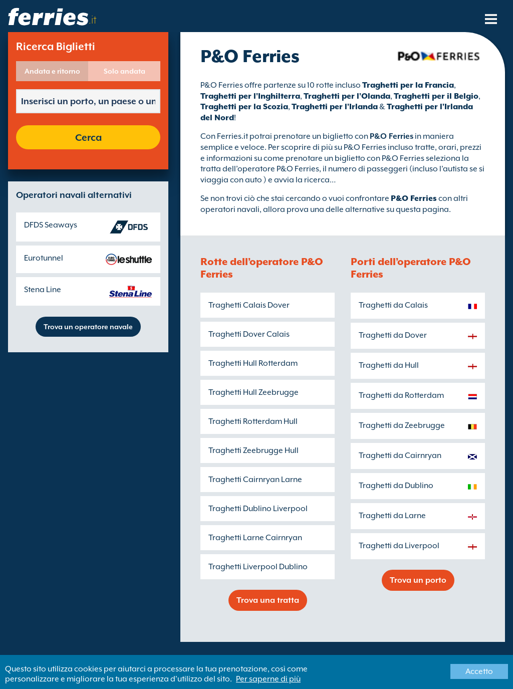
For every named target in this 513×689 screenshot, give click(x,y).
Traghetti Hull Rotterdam (253, 363)
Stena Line (42, 289)
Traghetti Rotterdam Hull (253, 421)
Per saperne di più (268, 678)
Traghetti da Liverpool (399, 545)
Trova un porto (418, 580)
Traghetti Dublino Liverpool (258, 508)
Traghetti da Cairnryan (400, 455)
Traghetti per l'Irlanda (335, 106)
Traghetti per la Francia (408, 85)
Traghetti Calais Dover (249, 305)
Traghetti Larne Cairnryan (255, 537)
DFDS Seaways (50, 224)
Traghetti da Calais (393, 305)
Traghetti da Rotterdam (401, 395)
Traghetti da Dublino (396, 485)
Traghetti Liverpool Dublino (258, 566)
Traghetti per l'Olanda (347, 96)
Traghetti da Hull (389, 365)
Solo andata (124, 71)
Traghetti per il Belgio (436, 96)
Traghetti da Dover (393, 335)
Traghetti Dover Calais (249, 334)
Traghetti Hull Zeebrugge (253, 392)
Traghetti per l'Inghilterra (250, 96)
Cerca (88, 137)
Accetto (479, 671)
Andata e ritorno (52, 71)
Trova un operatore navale (88, 327)
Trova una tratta (267, 600)
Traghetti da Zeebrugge (402, 425)
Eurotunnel (43, 258)
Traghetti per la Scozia (244, 106)
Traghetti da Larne (392, 515)
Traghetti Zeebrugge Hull (253, 450)
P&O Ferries (414, 198)
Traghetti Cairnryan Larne (255, 479)
